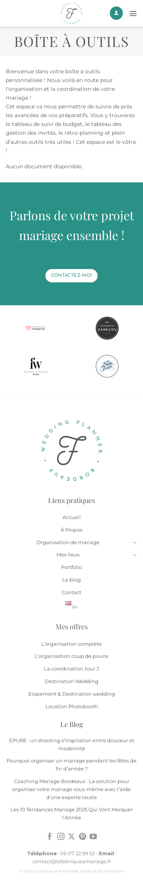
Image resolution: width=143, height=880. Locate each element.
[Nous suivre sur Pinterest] (82, 837)
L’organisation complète (71, 644)
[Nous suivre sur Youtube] (93, 837)
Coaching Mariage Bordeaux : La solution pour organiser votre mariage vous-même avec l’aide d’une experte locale (71, 789)
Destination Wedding (71, 681)
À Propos (71, 530)
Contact (71, 592)
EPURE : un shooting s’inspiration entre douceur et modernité (71, 744)
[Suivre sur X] (71, 837)
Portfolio (71, 567)
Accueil (72, 517)
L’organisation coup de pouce (71, 656)
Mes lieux (68, 554)
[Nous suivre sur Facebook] (49, 837)
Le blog (71, 580)
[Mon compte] (116, 13)
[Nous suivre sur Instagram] (60, 837)
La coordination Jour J (71, 669)
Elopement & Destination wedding (71, 694)
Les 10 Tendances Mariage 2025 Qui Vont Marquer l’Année (71, 813)
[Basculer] (134, 542)
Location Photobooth (71, 706)
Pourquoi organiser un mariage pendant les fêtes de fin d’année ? (71, 765)
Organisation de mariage (68, 542)
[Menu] (133, 13)
